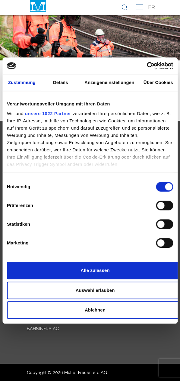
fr (151, 7)
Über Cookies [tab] (158, 82)
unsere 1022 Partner (48, 113)
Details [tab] (60, 82)
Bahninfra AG (43, 328)
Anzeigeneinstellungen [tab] (109, 82)
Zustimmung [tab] (22, 82)
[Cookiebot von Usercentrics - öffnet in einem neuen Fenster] (146, 66)
